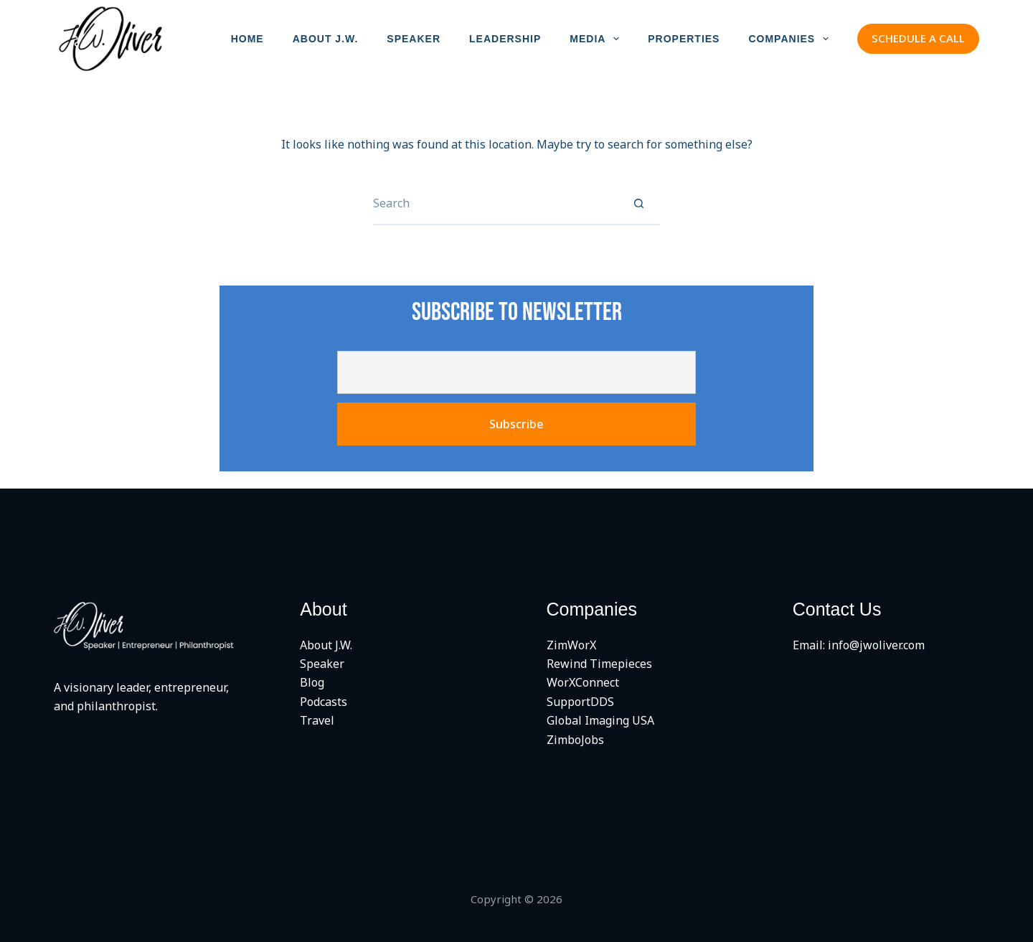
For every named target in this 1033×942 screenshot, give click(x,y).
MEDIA (597, 38)
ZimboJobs (575, 740)
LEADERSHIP (505, 38)
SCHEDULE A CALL (918, 38)
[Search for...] (495, 203)
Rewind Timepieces (599, 664)
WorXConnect (583, 682)
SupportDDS (580, 702)
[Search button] (638, 203)
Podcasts (323, 702)
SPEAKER (413, 38)
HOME (247, 38)
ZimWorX (571, 645)
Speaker (322, 664)
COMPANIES (791, 38)
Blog (312, 682)
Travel (317, 720)
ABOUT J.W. (326, 38)
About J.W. (326, 645)
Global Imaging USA (600, 720)
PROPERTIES (684, 38)
